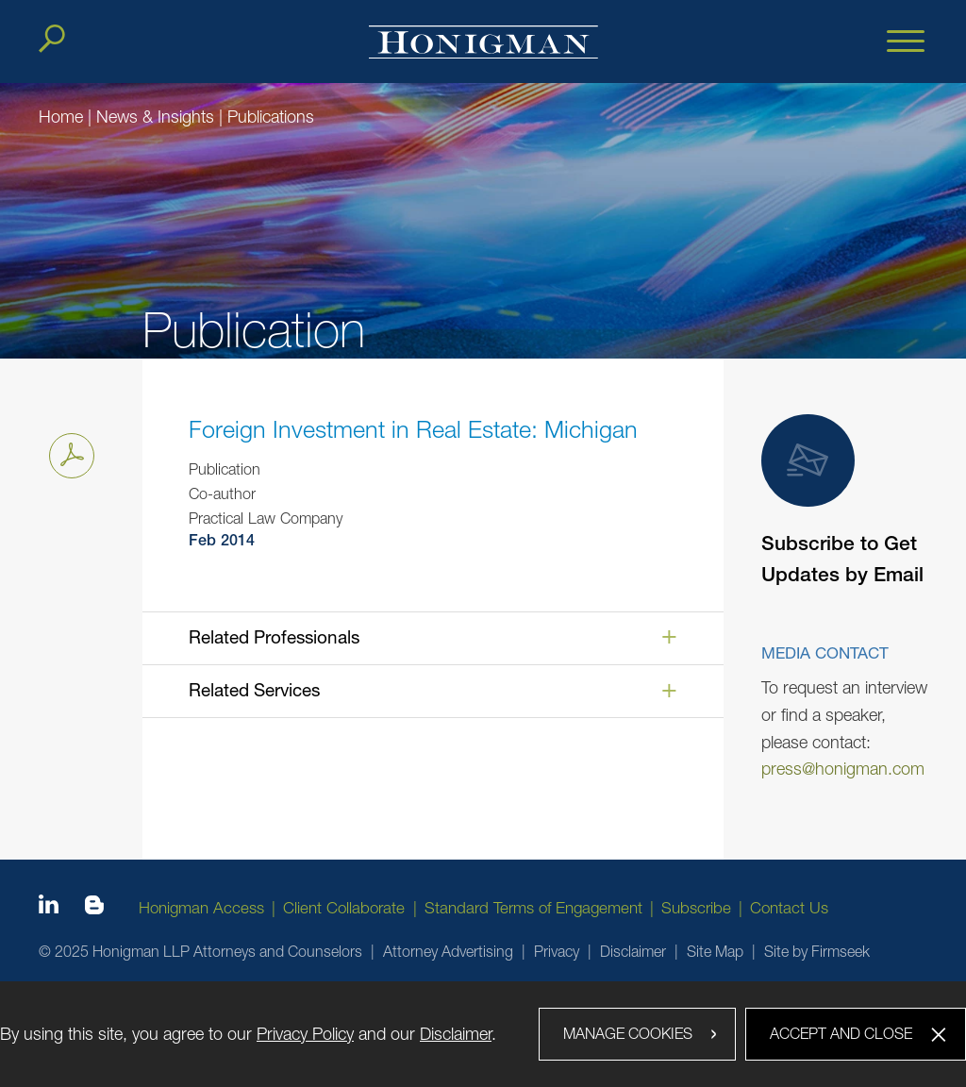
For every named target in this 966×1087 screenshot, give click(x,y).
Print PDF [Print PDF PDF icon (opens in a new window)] (66, 451)
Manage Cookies (627, 1033)
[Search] (52, 39)
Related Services (254, 689)
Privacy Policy (305, 1034)
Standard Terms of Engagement (533, 907)
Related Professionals (274, 637)
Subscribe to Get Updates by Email (842, 501)
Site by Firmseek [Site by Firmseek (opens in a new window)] (817, 951)
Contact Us (789, 907)
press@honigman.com (842, 768)
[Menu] (905, 42)
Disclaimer (633, 951)
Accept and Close (841, 1033)
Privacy (556, 951)
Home (61, 116)
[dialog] (483, 1034)
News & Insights (155, 116)
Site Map (715, 951)
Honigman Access (201, 907)
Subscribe (696, 907)
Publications (270, 116)
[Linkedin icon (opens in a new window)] (48, 908)
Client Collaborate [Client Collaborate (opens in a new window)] (344, 907)
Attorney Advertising (448, 951)
